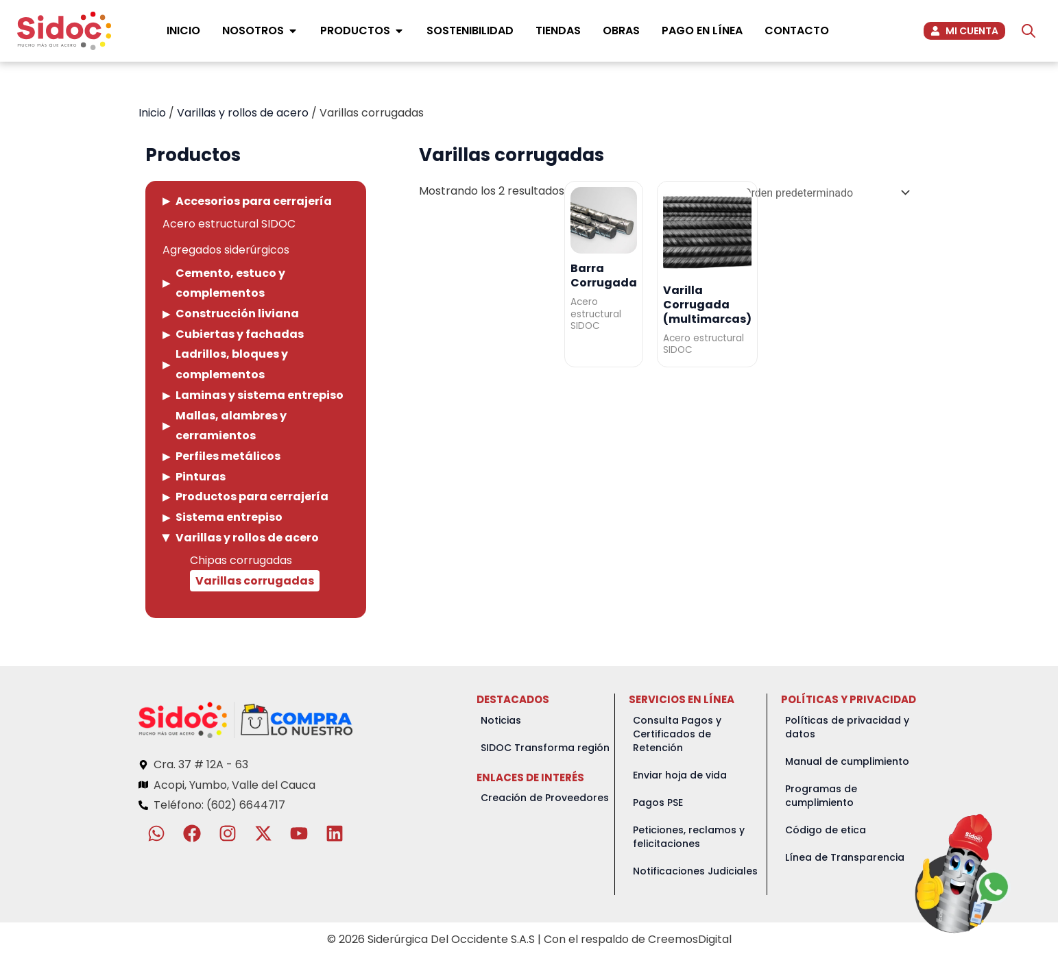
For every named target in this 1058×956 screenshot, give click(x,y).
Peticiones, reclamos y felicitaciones (689, 836)
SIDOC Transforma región (545, 748)
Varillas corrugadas (254, 581)
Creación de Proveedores (545, 798)
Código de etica (825, 830)
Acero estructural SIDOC (229, 224)
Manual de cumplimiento (847, 761)
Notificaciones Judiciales (695, 871)
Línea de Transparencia (844, 857)
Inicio (152, 113)
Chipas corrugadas (241, 560)
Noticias (501, 720)
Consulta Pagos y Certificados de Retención (677, 734)
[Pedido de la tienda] (824, 193)
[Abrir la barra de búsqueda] (1028, 30)
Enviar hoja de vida (680, 775)
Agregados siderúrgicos (226, 250)
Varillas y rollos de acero (243, 113)
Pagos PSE (658, 802)
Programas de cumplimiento (821, 795)
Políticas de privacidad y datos (847, 727)
